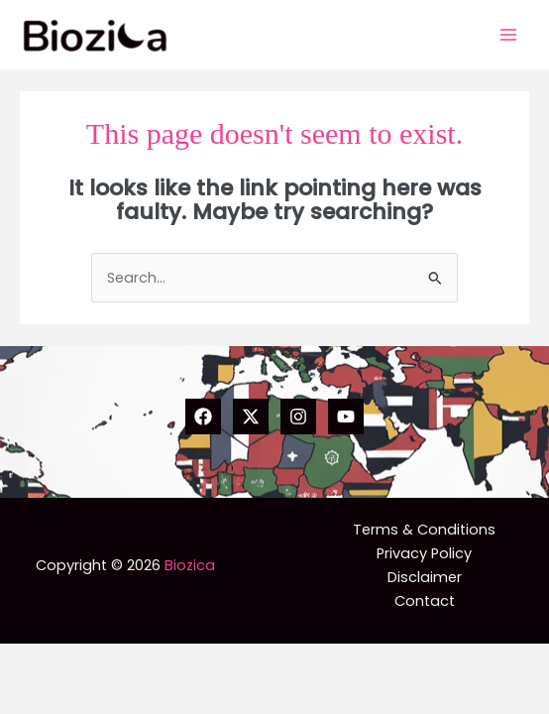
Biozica (190, 565)
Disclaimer (424, 577)
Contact (424, 601)
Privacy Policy (424, 553)
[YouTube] (346, 416)
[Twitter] (251, 416)
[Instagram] (298, 416)
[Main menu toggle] (508, 35)
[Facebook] (203, 416)
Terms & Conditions (424, 529)
